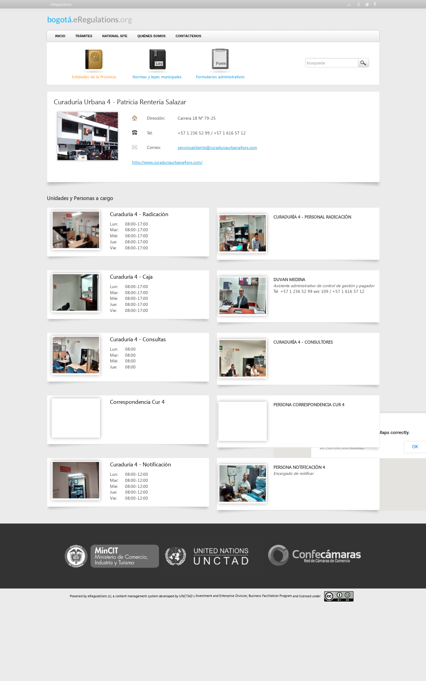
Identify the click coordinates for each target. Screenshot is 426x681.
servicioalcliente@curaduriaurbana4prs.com (217, 147)
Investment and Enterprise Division (221, 596)
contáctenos (188, 36)
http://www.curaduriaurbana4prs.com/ (167, 162)
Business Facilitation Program (270, 596)
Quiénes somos (151, 36)
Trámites (83, 36)
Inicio (60, 36)
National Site (114, 36)
